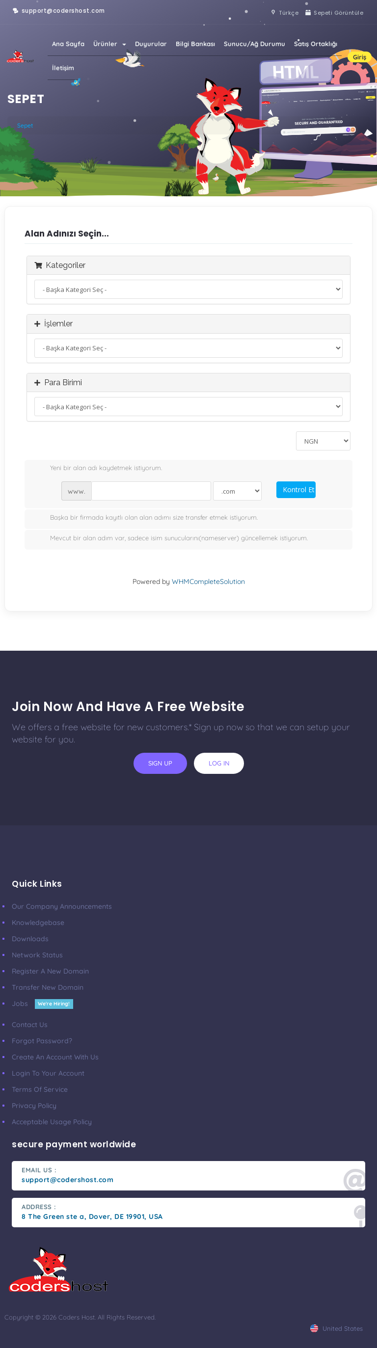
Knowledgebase (38, 922)
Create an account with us (55, 1057)
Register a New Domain (50, 971)
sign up (160, 763)
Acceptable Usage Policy (52, 1121)
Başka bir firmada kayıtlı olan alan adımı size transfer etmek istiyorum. (146, 518)
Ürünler (109, 44)
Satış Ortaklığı (315, 44)
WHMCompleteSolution (208, 581)
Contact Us (30, 1024)
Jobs (42, 1003)
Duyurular (151, 44)
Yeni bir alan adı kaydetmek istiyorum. (98, 468)
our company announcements (62, 906)
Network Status (37, 955)
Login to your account (48, 1073)
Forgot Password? (42, 1040)
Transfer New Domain (47, 987)
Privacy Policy (34, 1105)
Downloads (30, 938)
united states (336, 1328)
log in (219, 763)
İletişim (63, 68)
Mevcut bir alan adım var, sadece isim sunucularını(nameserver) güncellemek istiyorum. (171, 538)
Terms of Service (40, 1089)
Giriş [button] (359, 57)
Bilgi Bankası (195, 44)
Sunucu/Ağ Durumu (254, 44)
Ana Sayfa (68, 44)
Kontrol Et (299, 489)
